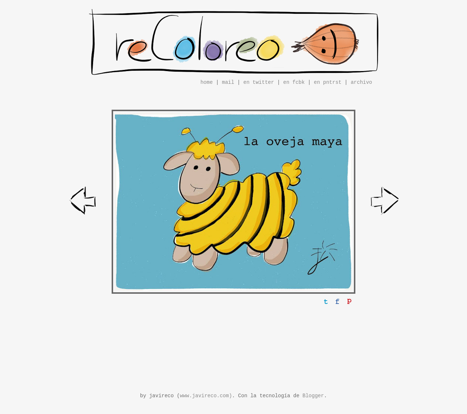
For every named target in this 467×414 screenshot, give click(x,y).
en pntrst (327, 82)
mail (228, 82)
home (206, 82)
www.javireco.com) (206, 396)
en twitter (258, 82)
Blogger (313, 396)
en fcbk (294, 82)
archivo (361, 82)
